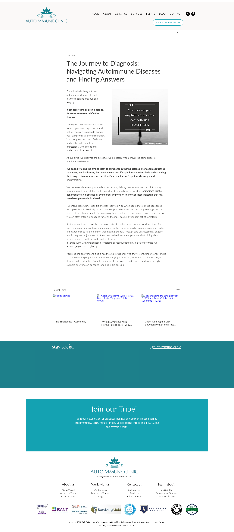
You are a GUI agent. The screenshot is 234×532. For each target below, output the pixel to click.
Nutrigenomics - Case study (71, 321)
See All (178, 289)
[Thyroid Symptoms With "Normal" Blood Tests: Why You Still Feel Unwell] (117, 305)
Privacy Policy (158, 522)
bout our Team (69, 493)
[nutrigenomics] (73, 305)
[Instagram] (188, 14)
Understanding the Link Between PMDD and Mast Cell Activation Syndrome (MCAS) (159, 323)
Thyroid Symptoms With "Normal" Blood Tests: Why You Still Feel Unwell (115, 323)
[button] (107, 13)
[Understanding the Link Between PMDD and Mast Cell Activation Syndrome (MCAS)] (161, 305)
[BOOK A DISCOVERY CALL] (168, 22)
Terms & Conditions (141, 522)
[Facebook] (193, 14)
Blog (100, 496)
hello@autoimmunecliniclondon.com (114, 476)
